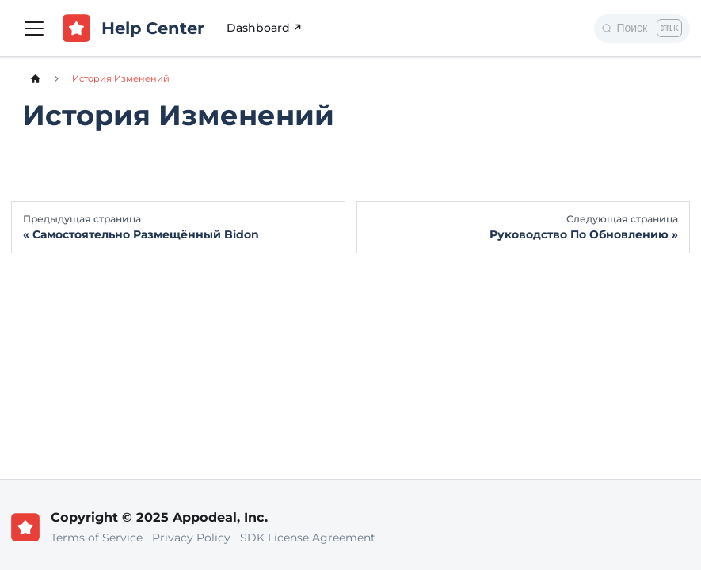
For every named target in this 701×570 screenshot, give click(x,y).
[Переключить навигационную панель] (34, 28)
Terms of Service (97, 537)
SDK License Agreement (307, 537)
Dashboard (265, 28)
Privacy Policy (191, 537)
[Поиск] (642, 28)
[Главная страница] (35, 78)
